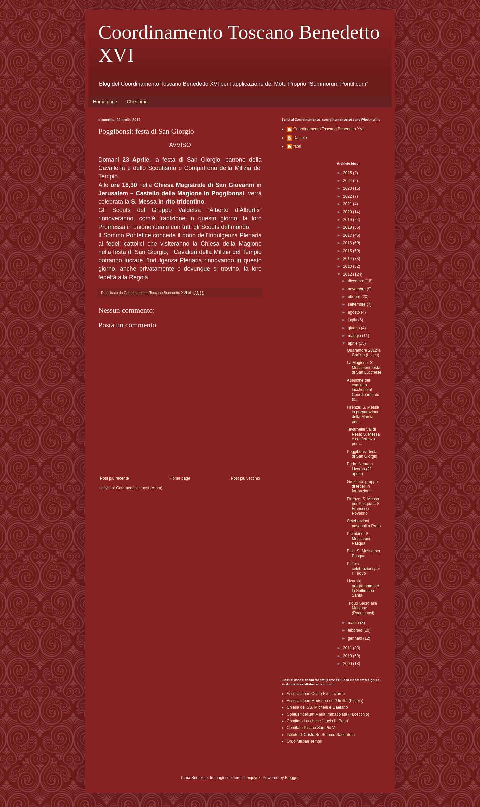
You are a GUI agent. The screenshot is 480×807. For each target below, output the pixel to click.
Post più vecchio (245, 478)
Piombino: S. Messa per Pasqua (358, 538)
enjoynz (253, 777)
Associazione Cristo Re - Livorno (316, 693)
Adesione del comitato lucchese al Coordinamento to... (363, 390)
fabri (297, 146)
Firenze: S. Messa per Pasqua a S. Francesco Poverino (363, 506)
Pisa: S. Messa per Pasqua (363, 553)
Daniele (300, 137)
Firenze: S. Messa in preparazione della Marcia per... (363, 414)
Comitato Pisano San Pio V (311, 727)
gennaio (355, 638)
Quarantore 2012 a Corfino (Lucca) (363, 352)
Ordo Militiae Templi (304, 741)
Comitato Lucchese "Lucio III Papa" (318, 721)
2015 (348, 251)
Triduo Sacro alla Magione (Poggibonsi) (362, 608)
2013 (348, 266)
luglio (353, 320)
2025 (348, 173)
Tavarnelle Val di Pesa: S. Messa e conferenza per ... (363, 436)
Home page (105, 101)
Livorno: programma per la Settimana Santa (363, 588)
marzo (354, 622)
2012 (348, 274)
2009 (348, 663)
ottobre (354, 296)
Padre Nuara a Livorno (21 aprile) (360, 469)
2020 (348, 212)
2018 (348, 227)
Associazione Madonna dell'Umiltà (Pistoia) (325, 700)
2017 (348, 235)
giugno (354, 328)
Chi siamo (137, 101)
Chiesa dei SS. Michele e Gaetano (317, 707)
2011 (348, 648)
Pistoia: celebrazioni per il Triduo (363, 568)
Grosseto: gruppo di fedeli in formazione (362, 486)
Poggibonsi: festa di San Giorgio (362, 454)
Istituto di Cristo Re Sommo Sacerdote (321, 734)
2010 (348, 656)
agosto (354, 312)
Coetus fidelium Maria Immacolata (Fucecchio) (328, 714)
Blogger (292, 777)
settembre (357, 304)
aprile (353, 343)
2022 (348, 196)
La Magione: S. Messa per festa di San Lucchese (364, 367)
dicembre (356, 281)
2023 (348, 188)
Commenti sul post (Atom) (139, 488)
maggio (355, 335)
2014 (348, 258)
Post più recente (114, 478)
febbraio (355, 630)
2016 (348, 243)
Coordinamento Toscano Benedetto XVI (328, 129)
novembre (357, 289)
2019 (348, 219)
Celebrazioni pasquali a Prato (364, 523)
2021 (348, 204)
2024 (348, 180)
